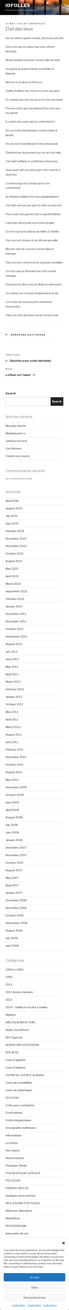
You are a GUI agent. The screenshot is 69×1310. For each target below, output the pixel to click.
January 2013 (14, 697)
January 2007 (14, 892)
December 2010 (16, 757)
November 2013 (16, 621)
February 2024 (15, 531)
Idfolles (18, 5)
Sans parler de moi (17, 1233)
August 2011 (14, 734)
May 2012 (12, 712)
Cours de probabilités (19, 1082)
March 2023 (13, 583)
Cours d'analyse (15, 1067)
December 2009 (16, 787)
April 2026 (12, 501)
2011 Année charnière (19, 992)
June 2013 (12, 659)
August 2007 (14, 870)
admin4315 (37, 23)
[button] (63, 1243)
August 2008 (14, 817)
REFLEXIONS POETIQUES (23, 1203)
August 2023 (14, 561)
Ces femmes (14, 448)
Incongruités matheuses (21, 1128)
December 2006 (16, 900)
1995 (9, 977)
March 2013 (13, 681)
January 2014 (14, 606)
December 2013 (16, 614)
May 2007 (12, 878)
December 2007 (16, 847)
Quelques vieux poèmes (21, 1195)
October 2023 (14, 553)
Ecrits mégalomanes (18, 1120)
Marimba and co (15, 433)
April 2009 (12, 810)
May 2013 (12, 666)
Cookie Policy (19, 1305)
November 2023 (16, 546)
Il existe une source (18, 456)
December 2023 (16, 538)
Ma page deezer (16, 426)
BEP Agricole (14, 1037)
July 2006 (12, 938)
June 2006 (12, 945)
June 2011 (12, 742)
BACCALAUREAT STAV (20, 1022)
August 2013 (14, 644)
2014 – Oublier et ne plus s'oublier (26, 1007)
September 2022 (16, 591)
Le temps (12, 1143)
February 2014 (15, 599)
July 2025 (12, 516)
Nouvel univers (15, 1158)
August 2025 (14, 508)
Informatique (14, 1135)
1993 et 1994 (14, 969)
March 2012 (13, 727)
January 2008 (14, 840)
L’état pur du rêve (16, 441)
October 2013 (14, 629)
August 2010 (14, 772)
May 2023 (12, 568)
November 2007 (16, 855)
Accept (34, 1277)
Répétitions (13, 1218)
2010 (9, 984)
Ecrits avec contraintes (20, 1105)
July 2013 (11, 651)
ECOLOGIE (12, 1097)
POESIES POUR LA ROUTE (23, 1173)
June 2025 (12, 523)
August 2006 (14, 930)
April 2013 (12, 674)
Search (11, 393)
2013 (9, 999)
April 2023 (12, 576)
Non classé (13, 1150)
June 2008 (12, 832)
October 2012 (14, 704)
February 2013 (15, 689)
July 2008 (12, 825)
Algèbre (11, 1015)
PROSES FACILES (17, 1188)
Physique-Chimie (16, 1165)
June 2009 (12, 802)
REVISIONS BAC (16, 1226)
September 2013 (16, 636)
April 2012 (12, 719)
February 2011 (15, 749)
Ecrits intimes (14, 1112)
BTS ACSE (12, 1052)
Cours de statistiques (19, 1090)
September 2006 (17, 923)
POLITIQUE (13, 1180)
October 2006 (15, 915)
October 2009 (15, 795)
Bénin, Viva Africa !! (17, 1030)
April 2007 (12, 885)
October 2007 (15, 862)
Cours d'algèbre (16, 1060)
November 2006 (16, 908)
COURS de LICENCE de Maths (25, 1075)
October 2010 (14, 764)
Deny (34, 1287)
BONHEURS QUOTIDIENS (28, 334)
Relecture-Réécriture (19, 1210)
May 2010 (12, 779)
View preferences (34, 1297)
